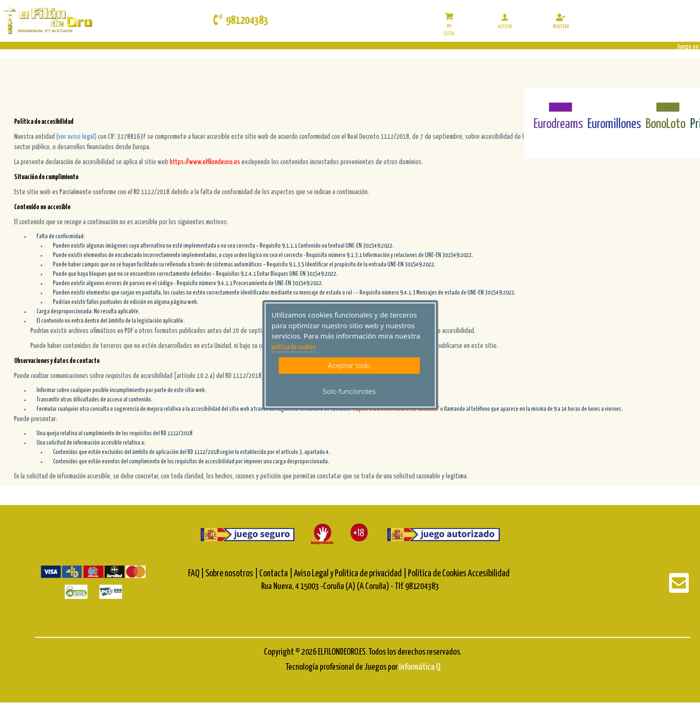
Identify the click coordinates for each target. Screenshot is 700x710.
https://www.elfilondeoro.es (205, 162)
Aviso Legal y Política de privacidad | (351, 573)
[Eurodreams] (558, 102)
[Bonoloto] (665, 102)
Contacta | (276, 573)
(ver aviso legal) (77, 136)
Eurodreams (558, 124)
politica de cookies (293, 347)
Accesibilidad (489, 573)
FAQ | (196, 573)
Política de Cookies (437, 573)
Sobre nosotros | (231, 573)
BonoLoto (665, 124)
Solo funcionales (349, 391)
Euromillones (614, 124)
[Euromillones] (614, 102)
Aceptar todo (349, 365)
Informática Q (419, 667)
